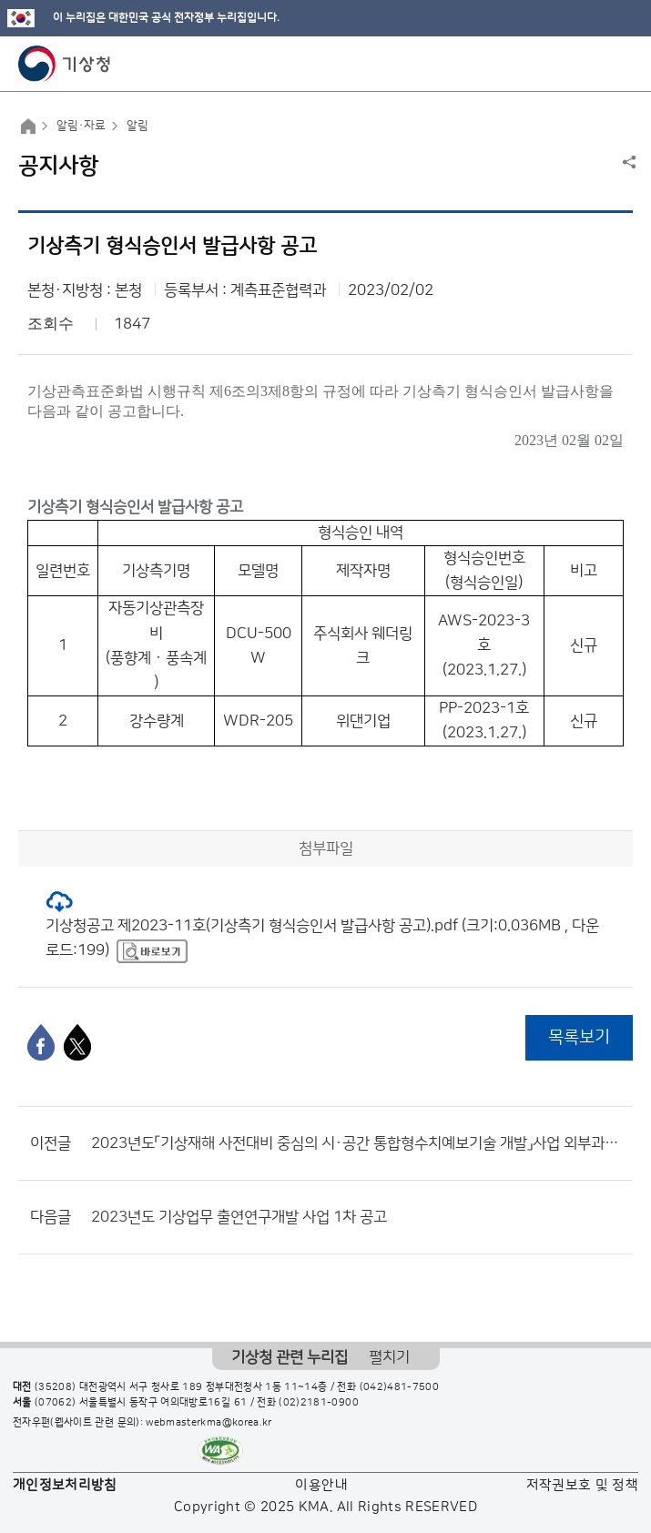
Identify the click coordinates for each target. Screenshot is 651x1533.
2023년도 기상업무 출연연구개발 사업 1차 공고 (239, 1217)
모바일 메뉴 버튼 (621, 64)
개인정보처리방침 (65, 1485)
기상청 (64, 64)
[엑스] (77, 1042)
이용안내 (321, 1485)
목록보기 (579, 1037)
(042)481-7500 (400, 1387)
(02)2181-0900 (319, 1402)
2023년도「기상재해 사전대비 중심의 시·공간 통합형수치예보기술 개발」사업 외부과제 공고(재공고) (357, 1143)
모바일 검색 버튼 (592, 64)
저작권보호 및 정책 (582, 1485)
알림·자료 (81, 125)
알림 (137, 125)
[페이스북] (41, 1042)
